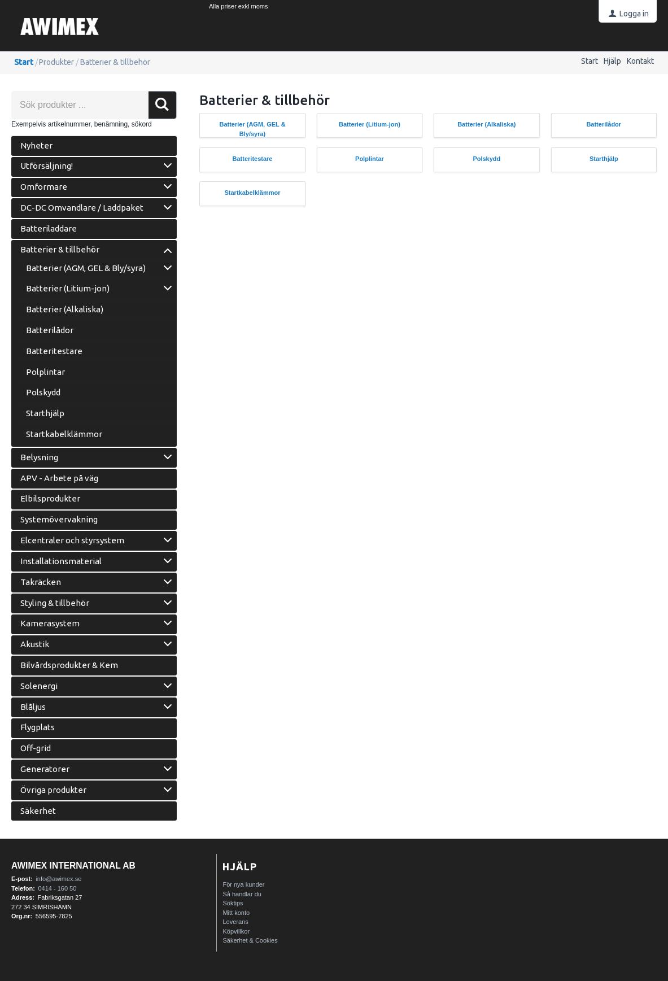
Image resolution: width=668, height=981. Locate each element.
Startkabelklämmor (64, 434)
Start (589, 61)
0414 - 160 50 (57, 888)
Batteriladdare (48, 228)
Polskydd (43, 392)
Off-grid (35, 748)
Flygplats (37, 727)
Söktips (232, 903)
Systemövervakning (59, 519)
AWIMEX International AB (73, 865)
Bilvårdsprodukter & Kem (69, 665)
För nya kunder (243, 884)
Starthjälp (45, 413)
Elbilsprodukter (50, 498)
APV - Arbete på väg (59, 478)
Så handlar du (241, 894)
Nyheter (36, 145)
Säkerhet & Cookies (249, 940)
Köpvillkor (236, 931)
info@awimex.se (58, 878)
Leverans (235, 921)
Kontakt (640, 61)
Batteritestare (54, 351)
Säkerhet (38, 811)
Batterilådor (49, 330)
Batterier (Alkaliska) (64, 309)
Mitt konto (236, 912)
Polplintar (45, 372)
